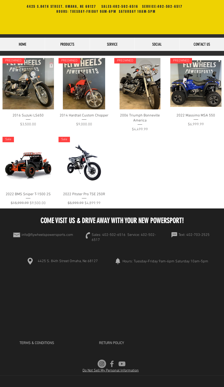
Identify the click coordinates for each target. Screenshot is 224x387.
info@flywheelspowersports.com (47, 235)
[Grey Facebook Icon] (112, 364)
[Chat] (174, 235)
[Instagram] (102, 364)
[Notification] (117, 261)
